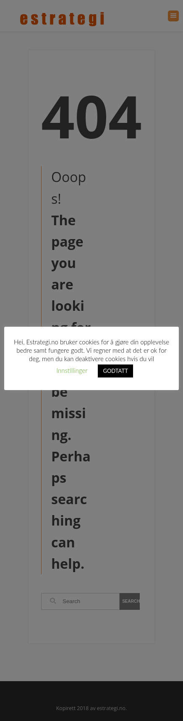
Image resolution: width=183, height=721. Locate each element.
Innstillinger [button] (71, 370)
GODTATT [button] (115, 370)
